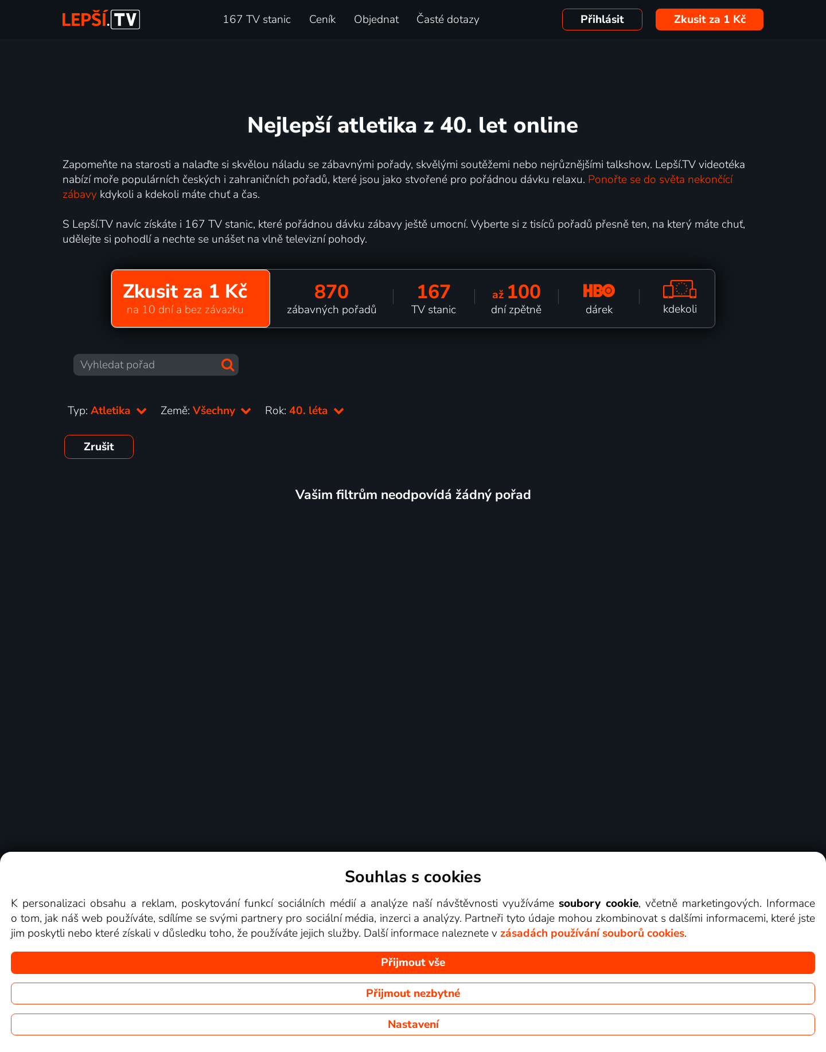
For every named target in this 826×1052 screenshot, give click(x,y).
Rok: (304, 410)
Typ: (107, 410)
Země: (206, 410)
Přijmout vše (413, 962)
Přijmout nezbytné (413, 993)
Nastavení (413, 1024)
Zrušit (99, 446)
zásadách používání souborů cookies (592, 933)
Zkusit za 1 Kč (710, 19)
